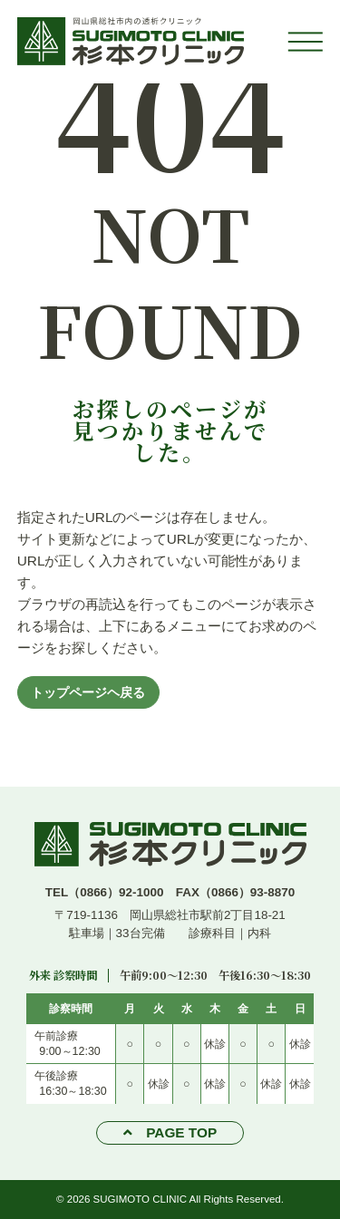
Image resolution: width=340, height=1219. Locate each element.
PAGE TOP (181, 1132)
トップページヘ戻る (88, 692)
